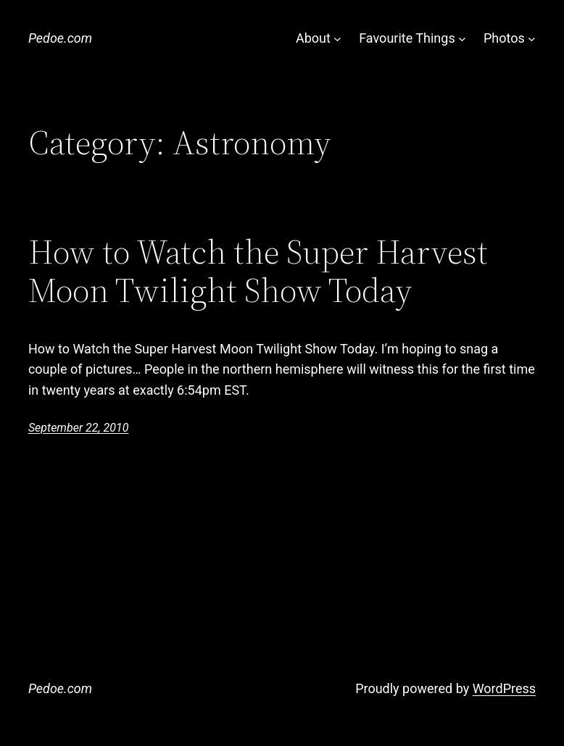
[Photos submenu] (532, 39)
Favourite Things (407, 38)
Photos (504, 38)
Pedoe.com (60, 38)
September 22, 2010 (78, 428)
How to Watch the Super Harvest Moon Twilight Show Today (258, 272)
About (313, 38)
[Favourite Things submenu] (462, 39)
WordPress (504, 688)
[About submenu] (337, 39)
